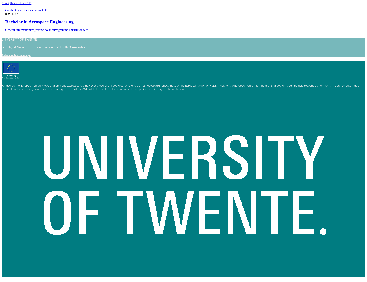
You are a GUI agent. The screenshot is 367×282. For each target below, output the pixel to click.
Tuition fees (81, 29)
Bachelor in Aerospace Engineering (39, 21)
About (5, 3)
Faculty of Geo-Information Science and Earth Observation (44, 47)
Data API (25, 3)
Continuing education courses (23, 10)
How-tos (15, 3)
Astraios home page (16, 55)
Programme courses (42, 29)
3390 (44, 10)
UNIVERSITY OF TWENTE (19, 39)
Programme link (64, 29)
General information (17, 29)
